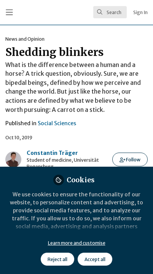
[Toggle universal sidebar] (9, 12)
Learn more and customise (76, 243)
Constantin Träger (52, 153)
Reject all (57, 259)
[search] (110, 12)
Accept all (94, 259)
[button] (130, 159)
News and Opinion (25, 39)
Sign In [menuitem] (140, 12)
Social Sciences (57, 123)
